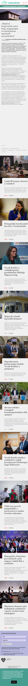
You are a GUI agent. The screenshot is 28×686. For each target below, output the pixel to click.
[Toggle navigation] (26, 3)
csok (5, 151)
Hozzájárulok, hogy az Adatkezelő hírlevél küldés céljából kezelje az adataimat (13, 654)
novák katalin (5, 148)
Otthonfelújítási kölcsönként (8, 75)
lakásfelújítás (11, 150)
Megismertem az (11, 651)
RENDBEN (14, 682)
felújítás (18, 150)
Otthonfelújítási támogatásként (9, 73)
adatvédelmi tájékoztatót (15, 651)
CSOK (21, 76)
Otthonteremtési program (8, 103)
